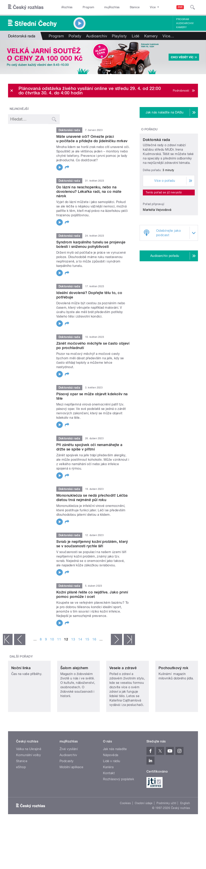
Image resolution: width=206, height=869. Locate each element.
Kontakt (109, 793)
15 (87, 639)
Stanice (120, 7)
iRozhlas (65, 7)
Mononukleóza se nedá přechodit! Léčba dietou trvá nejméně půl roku (92, 497)
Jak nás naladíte (115, 769)
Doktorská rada (156, 169)
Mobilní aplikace (71, 787)
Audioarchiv (185, 23)
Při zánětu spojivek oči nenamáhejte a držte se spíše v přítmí (89, 447)
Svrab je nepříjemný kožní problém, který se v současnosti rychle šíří (92, 543)
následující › (116, 639)
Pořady (75, 36)
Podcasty (67, 781)
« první (7, 639)
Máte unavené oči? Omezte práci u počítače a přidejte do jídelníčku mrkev (92, 138)
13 (73, 639)
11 (59, 639)
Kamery (181, 27)
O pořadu (149, 129)
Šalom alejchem (74, 688)
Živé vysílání (69, 769)
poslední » (129, 639)
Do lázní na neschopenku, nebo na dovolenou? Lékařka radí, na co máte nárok (89, 191)
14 (80, 639)
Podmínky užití (166, 823)
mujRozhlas (101, 7)
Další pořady (21, 656)
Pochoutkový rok (173, 688)
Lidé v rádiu (111, 781)
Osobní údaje (144, 823)
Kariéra (108, 787)
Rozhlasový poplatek (118, 799)
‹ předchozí (19, 639)
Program (82, 7)
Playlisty (119, 36)
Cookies (125, 823)
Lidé (135, 36)
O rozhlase (138, 7)
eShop (21, 787)
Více (168, 36)
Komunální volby (28, 775)
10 (52, 639)
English (185, 823)
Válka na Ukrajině (28, 769)
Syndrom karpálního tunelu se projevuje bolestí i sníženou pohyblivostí (90, 244)
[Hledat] (192, 7)
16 (94, 639)
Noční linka (21, 688)
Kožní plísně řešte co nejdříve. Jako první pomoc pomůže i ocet (92, 594)
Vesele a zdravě (123, 688)
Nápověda (110, 775)
